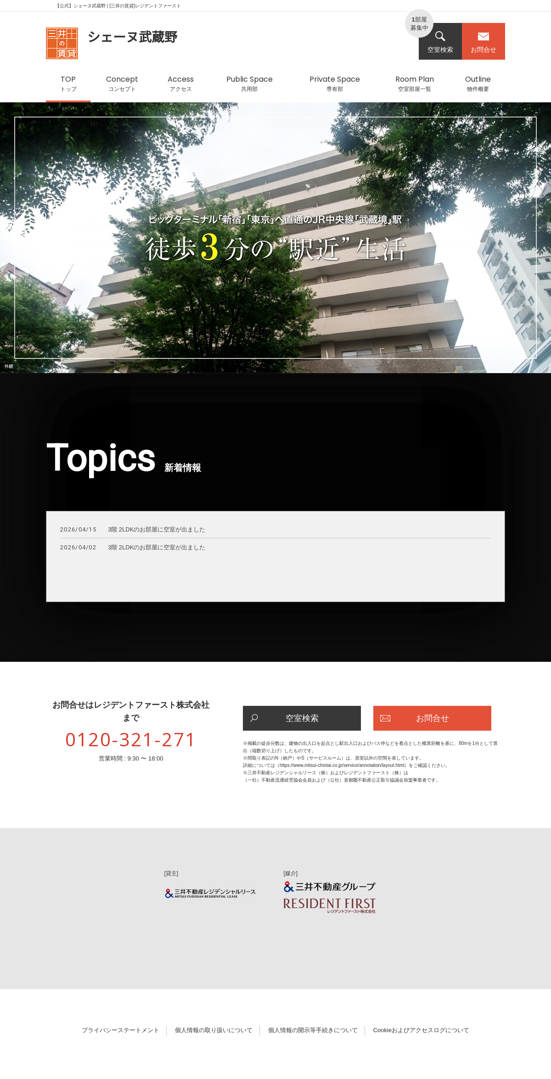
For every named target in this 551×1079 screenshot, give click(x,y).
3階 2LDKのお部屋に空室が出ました (132, 530)
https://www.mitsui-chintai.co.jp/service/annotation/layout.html (342, 765)
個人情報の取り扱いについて (214, 1030)
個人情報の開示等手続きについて (313, 1030)
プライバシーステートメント (120, 1030)
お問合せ (483, 42)
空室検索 (440, 42)
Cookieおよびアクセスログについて (421, 1030)
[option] (275, 242)
